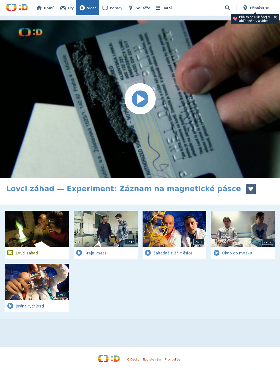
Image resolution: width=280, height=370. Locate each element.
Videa (88, 7)
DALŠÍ (163, 7)
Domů (45, 7)
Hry (67, 7)
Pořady (112, 7)
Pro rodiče (172, 359)
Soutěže (138, 7)
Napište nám (152, 359)
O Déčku (133, 359)
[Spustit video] (140, 99)
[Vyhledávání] (227, 8)
